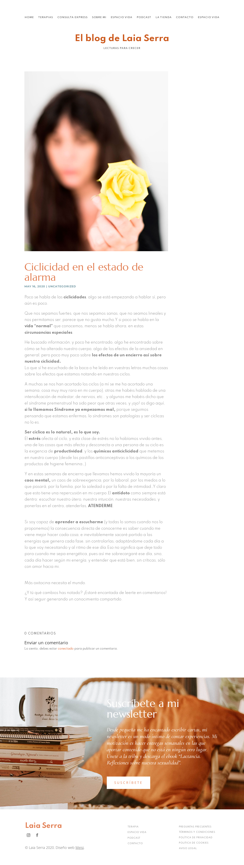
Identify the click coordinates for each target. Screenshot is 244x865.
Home (29, 17)
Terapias (45, 17)
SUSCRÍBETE (128, 782)
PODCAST (134, 838)
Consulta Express (72, 17)
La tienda (164, 17)
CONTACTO (135, 843)
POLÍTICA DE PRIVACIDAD (196, 838)
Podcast (144, 17)
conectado (66, 648)
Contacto (184, 17)
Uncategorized (62, 286)
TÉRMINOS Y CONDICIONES (197, 832)
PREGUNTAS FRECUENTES (195, 827)
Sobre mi (99, 17)
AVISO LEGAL (188, 848)
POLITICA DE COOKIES (194, 843)
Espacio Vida (121, 17)
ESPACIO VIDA (137, 832)
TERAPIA (133, 827)
